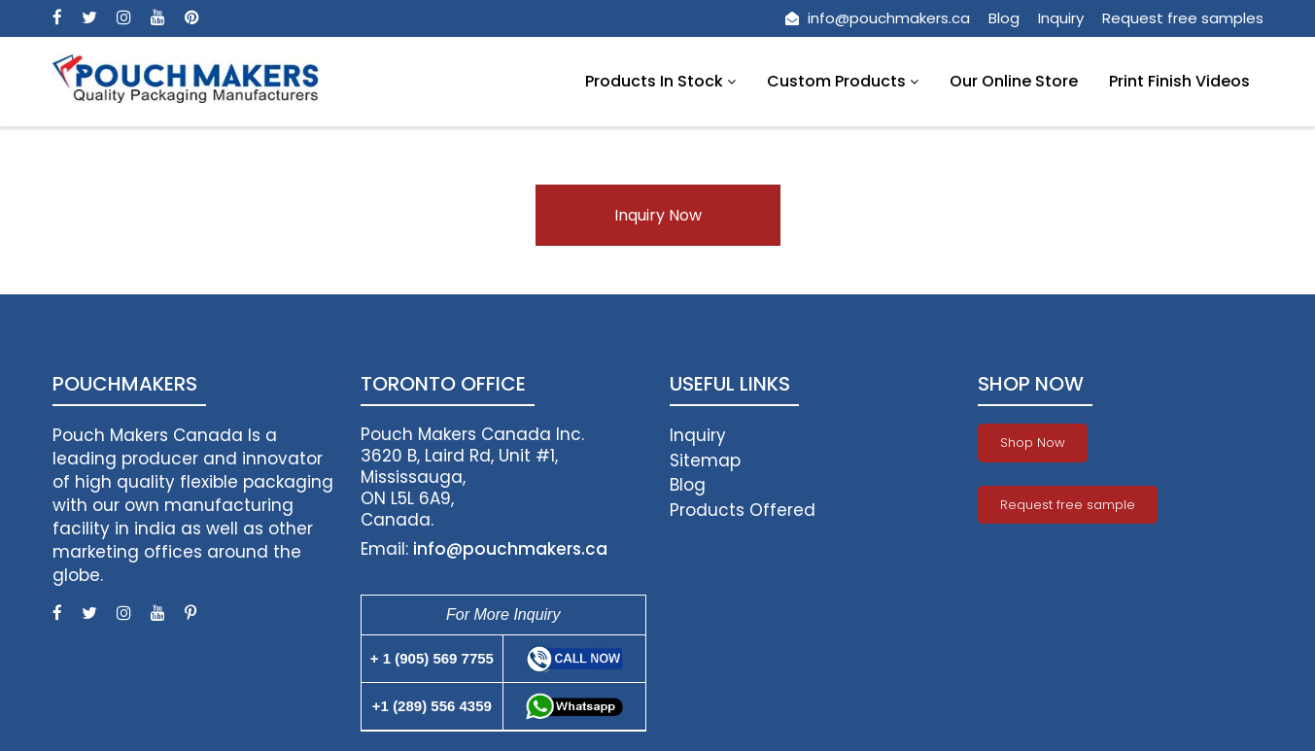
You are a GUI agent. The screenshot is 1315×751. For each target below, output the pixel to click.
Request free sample (1067, 504)
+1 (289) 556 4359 (432, 706)
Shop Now (1032, 442)
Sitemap (705, 460)
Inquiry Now (658, 215)
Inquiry (1061, 18)
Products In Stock (660, 81)
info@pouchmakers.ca (877, 18)
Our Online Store (1014, 81)
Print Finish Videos (1179, 81)
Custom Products (842, 81)
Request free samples (1182, 18)
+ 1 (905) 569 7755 (432, 658)
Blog (1004, 18)
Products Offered (742, 510)
